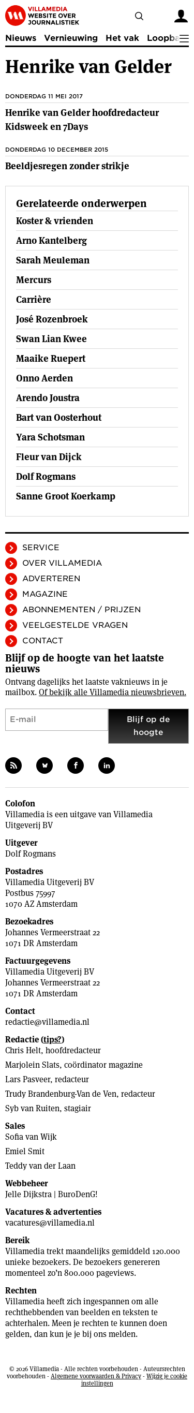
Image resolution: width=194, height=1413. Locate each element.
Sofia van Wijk (31, 1136)
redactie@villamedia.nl (47, 1022)
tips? (52, 1039)
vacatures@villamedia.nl (50, 1222)
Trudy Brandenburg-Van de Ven (60, 1093)
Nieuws (20, 38)
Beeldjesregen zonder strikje (67, 166)
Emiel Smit (24, 1151)
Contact (42, 640)
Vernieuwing (71, 38)
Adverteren (51, 578)
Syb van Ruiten (32, 1108)
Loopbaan (168, 38)
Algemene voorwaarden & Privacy (96, 1376)
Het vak (122, 38)
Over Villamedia (62, 563)
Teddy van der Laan (40, 1165)
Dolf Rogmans (30, 853)
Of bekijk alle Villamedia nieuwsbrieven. (112, 692)
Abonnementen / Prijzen (81, 609)
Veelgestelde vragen (75, 625)
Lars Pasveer (27, 1079)
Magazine (45, 594)
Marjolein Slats (32, 1064)
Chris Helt (23, 1050)
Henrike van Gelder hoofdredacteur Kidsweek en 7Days (82, 120)
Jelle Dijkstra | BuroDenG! (51, 1194)
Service (40, 547)
